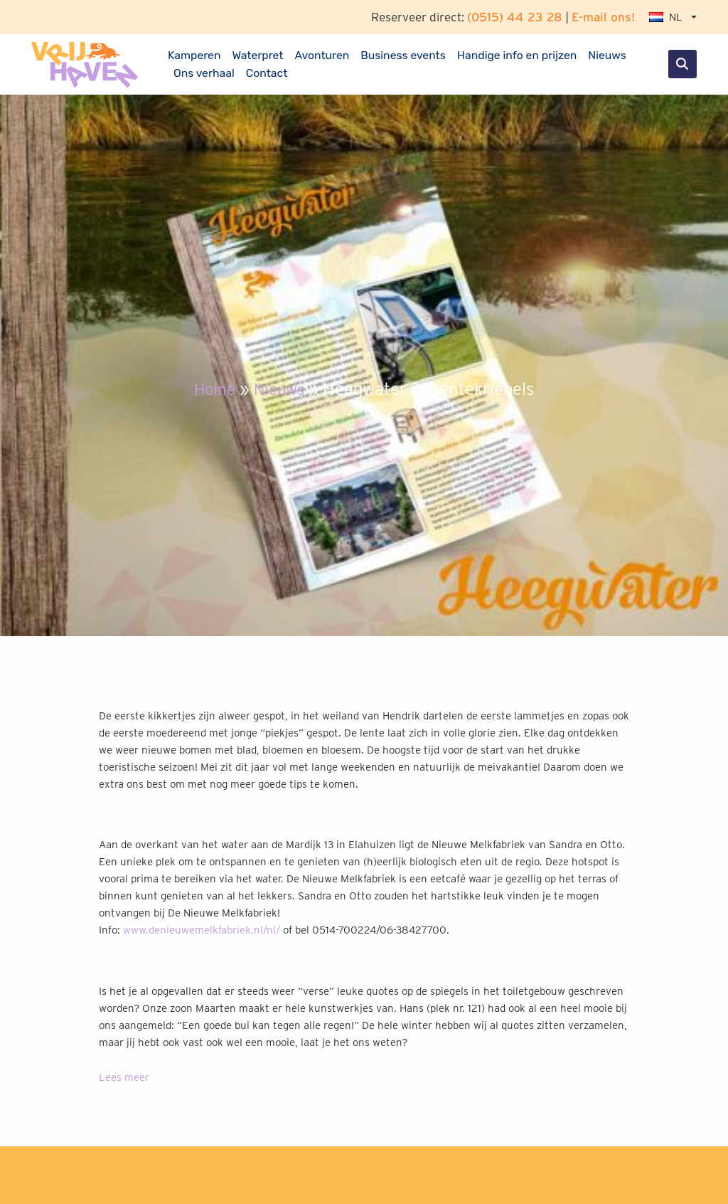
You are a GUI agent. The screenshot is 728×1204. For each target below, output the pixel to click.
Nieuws (607, 55)
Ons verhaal (204, 73)
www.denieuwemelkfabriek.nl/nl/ (201, 930)
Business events (403, 55)
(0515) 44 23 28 (514, 16)
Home (212, 389)
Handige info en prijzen (517, 55)
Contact (267, 73)
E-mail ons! (603, 16)
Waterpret (257, 55)
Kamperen (194, 55)
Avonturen (321, 55)
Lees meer (124, 1077)
